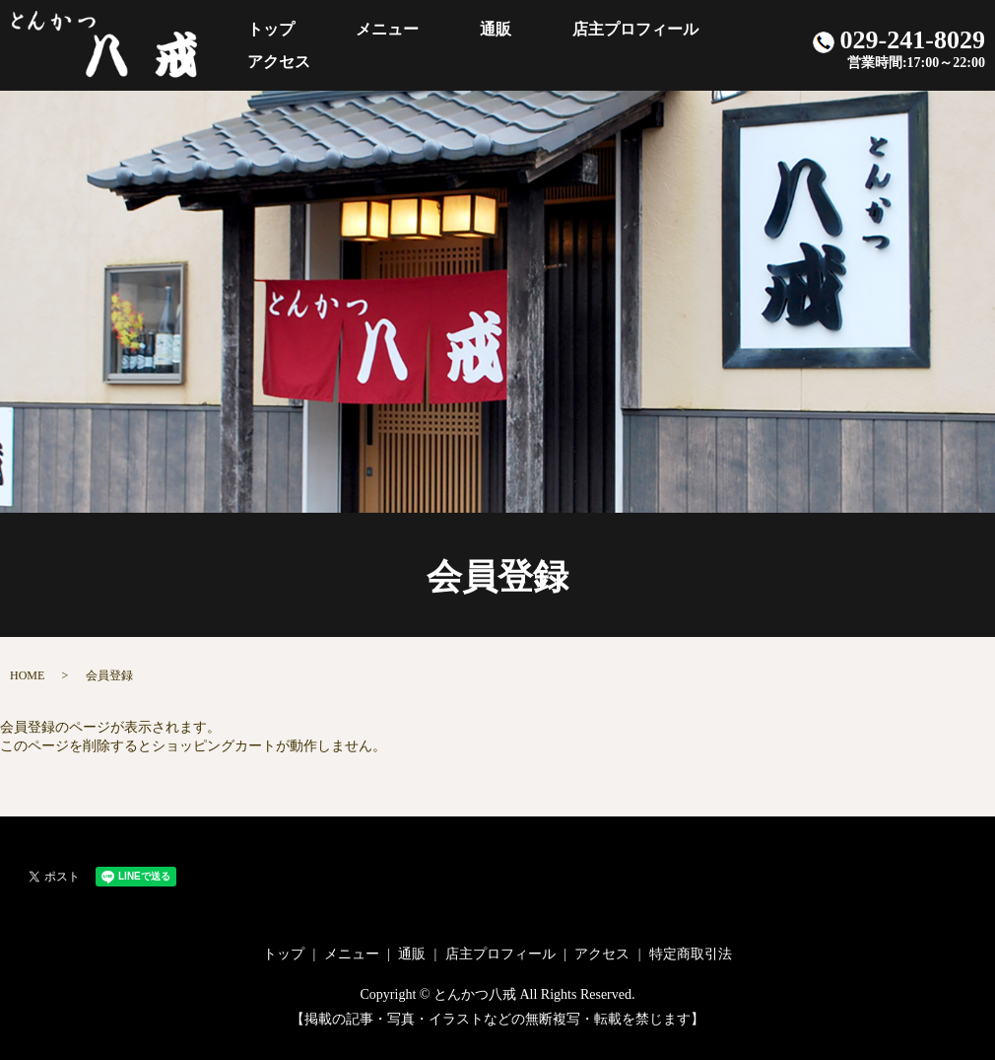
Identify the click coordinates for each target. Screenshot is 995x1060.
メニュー (399, 44)
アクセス (720, 44)
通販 (481, 44)
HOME (27, 675)
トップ (312, 44)
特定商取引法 (690, 954)
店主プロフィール (593, 44)
